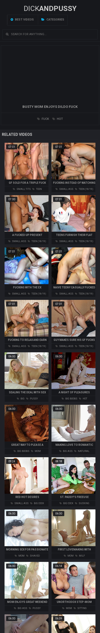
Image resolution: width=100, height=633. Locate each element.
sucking (82, 503)
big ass (66, 451)
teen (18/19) (84, 189)
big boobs (69, 398)
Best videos (22, 19)
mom (36, 451)
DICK (50, 8)
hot (57, 119)
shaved (33, 555)
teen (37, 189)
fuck (43, 119)
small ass (64, 189)
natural (81, 451)
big (21, 398)
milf (80, 555)
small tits (22, 189)
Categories (52, 19)
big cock (37, 503)
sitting (80, 608)
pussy (32, 398)
